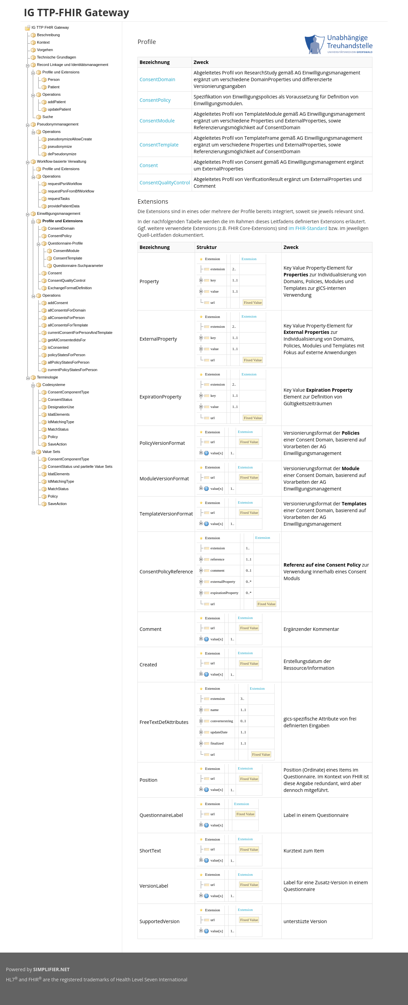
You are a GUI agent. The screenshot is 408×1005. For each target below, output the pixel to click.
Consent (148, 165)
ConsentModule (157, 120)
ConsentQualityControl (164, 182)
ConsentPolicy (155, 100)
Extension (248, 259)
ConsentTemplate (158, 144)
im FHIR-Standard (307, 228)
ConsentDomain (157, 79)
